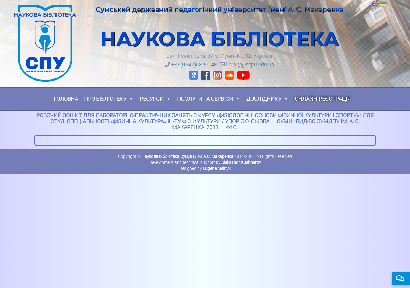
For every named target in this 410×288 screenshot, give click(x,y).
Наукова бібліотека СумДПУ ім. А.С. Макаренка (187, 156)
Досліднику (267, 98)
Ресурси (155, 98)
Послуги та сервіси (208, 98)
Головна (66, 98)
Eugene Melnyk (217, 168)
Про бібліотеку (109, 98)
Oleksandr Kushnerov (241, 162)
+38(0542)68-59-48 (194, 64)
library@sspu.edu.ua (250, 64)
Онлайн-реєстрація (323, 98)
